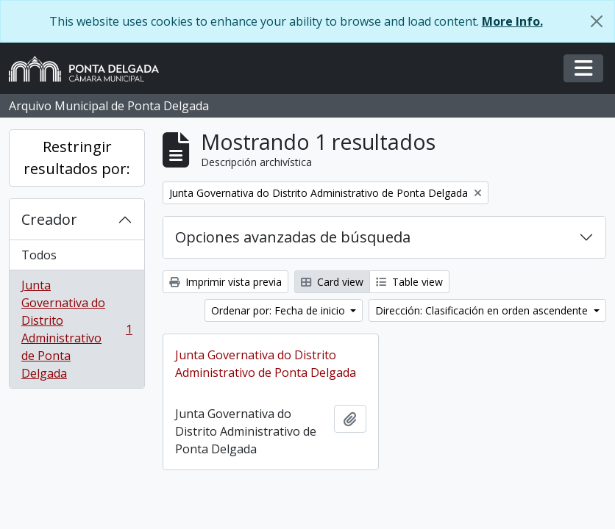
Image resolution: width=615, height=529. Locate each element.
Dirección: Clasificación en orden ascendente (483, 310)
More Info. (512, 21)
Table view (409, 282)
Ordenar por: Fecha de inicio (279, 310)
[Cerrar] (596, 21)
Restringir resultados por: (77, 158)
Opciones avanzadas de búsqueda (292, 237)
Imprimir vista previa (225, 282)
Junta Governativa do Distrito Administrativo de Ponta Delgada (76, 329)
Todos (39, 255)
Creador (49, 219)
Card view (332, 282)
